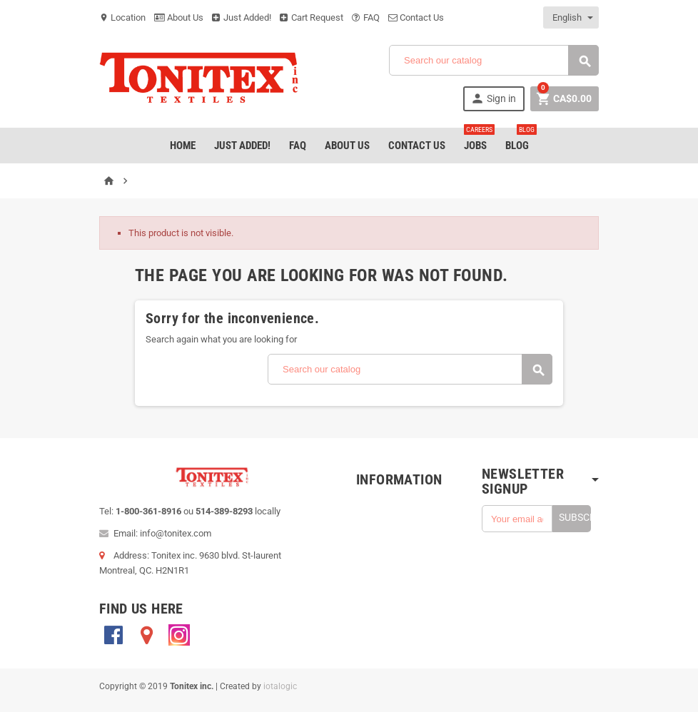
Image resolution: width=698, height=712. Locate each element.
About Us (178, 17)
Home (183, 145)
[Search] (494, 60)
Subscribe (575, 517)
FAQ (366, 17)
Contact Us (416, 17)
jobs (478, 140)
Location (122, 17)
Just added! (242, 145)
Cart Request (311, 17)
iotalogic (280, 686)
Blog (520, 140)
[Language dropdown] (571, 17)
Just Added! (241, 17)
